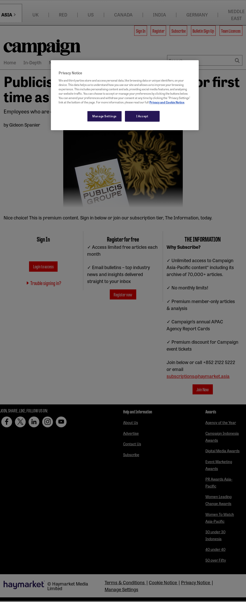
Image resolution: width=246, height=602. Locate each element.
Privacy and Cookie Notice (166, 102)
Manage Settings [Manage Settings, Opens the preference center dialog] (104, 116)
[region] (124, 95)
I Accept (142, 116)
